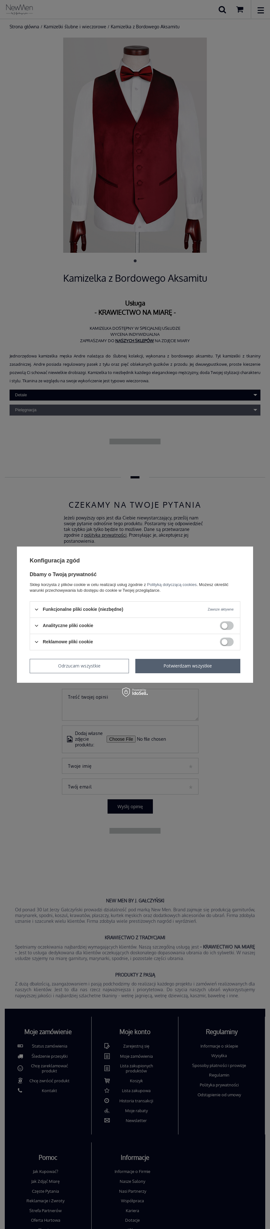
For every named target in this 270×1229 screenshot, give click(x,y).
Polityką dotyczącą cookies (172, 584)
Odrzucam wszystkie (79, 666)
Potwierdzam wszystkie (187, 666)
